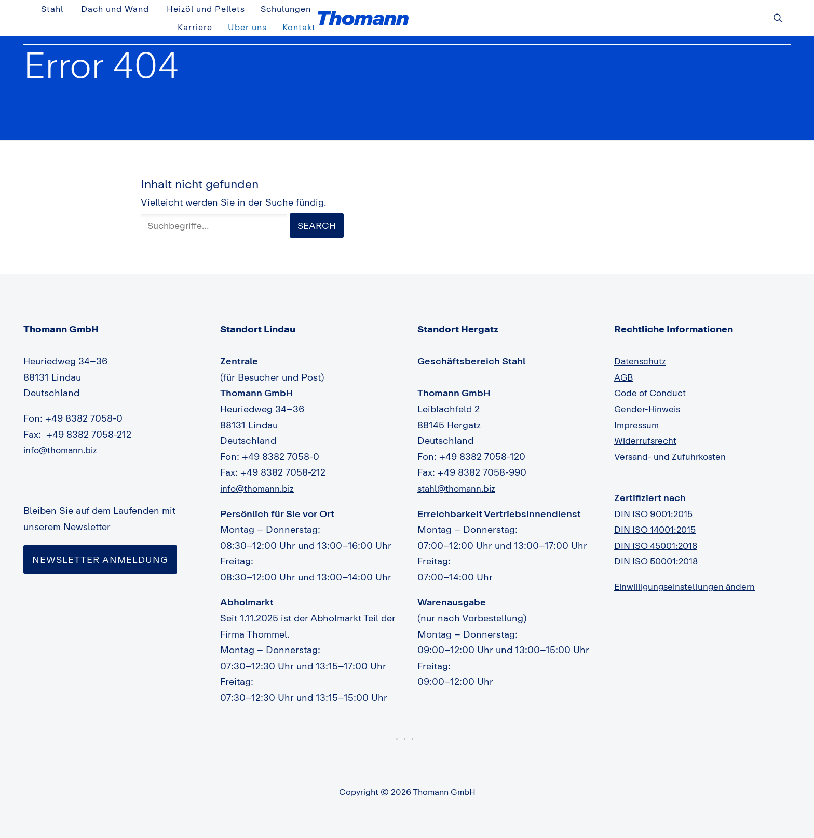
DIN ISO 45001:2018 (659, 533)
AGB (624, 365)
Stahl (342, 12)
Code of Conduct (652, 381)
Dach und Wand (405, 12)
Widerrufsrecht (647, 429)
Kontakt (740, 12)
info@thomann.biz (63, 438)
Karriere (635, 12)
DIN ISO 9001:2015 (656, 502)
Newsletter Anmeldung (101, 547)
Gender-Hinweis (649, 397)
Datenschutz (641, 350)
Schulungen (577, 12)
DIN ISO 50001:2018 (660, 550)
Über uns (688, 12)
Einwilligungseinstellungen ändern (690, 575)
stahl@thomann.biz (459, 477)
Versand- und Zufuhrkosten (673, 445)
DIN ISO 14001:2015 (658, 518)
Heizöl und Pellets (496, 12)
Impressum (637, 413)
